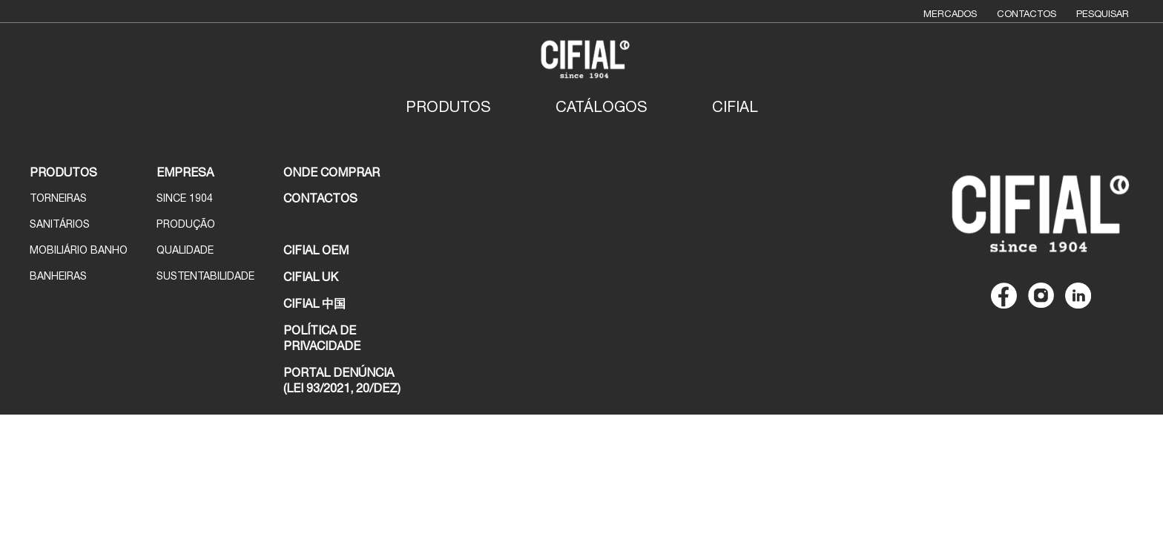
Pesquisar (1102, 13)
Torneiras (58, 198)
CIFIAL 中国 (314, 303)
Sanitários (60, 224)
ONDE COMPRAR (331, 172)
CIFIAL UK (310, 276)
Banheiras (58, 276)
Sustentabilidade (205, 276)
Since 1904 (185, 198)
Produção (186, 224)
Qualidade (185, 250)
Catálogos (602, 106)
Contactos (1026, 13)
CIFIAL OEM (316, 250)
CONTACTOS (320, 198)
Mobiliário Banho (79, 250)
